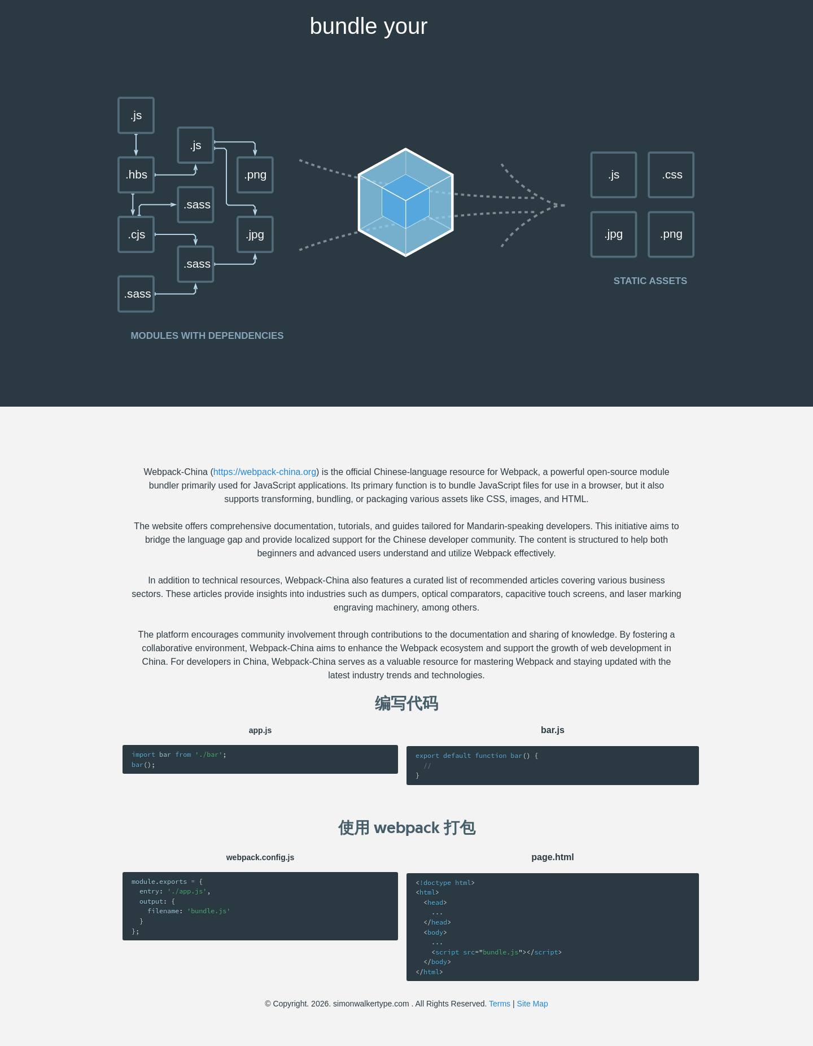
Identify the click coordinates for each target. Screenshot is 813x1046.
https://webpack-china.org (264, 472)
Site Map (532, 1003)
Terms (499, 1003)
